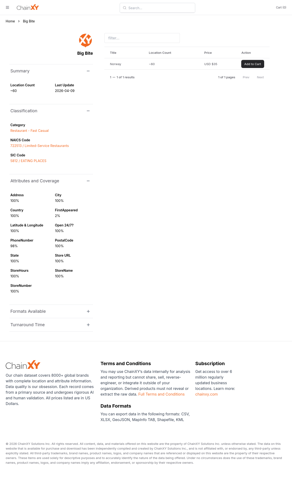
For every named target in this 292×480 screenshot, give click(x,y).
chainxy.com (206, 394)
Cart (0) (281, 7)
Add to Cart (252, 64)
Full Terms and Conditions (161, 394)
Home (10, 21)
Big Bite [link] (29, 21)
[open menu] (7, 7)
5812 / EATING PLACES (28, 161)
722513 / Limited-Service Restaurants (39, 146)
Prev (246, 77)
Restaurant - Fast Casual (29, 131)
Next (260, 77)
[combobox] (160, 8)
